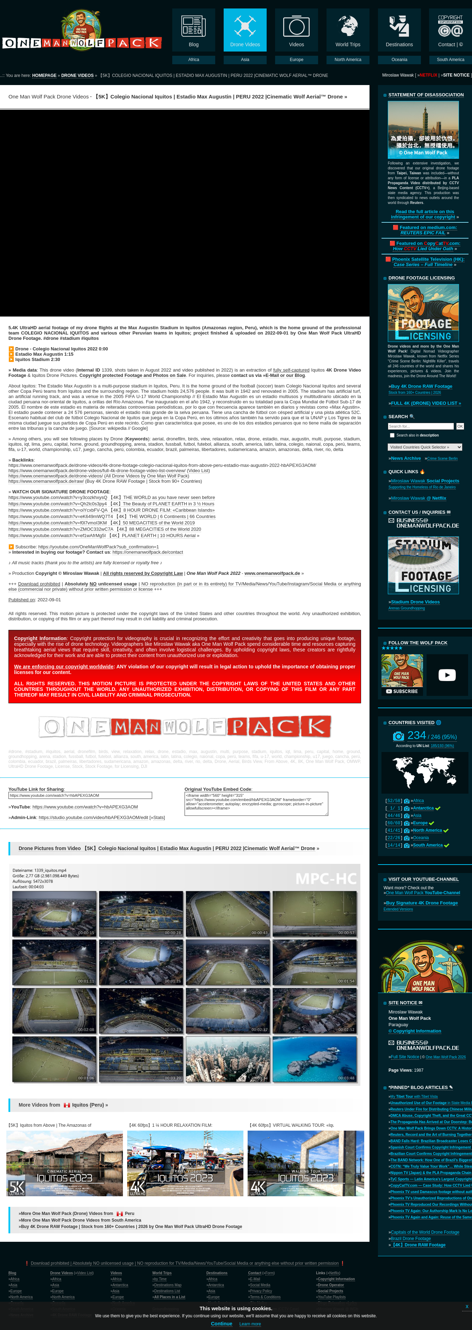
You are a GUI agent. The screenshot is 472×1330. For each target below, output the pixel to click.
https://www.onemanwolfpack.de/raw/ (46, 481)
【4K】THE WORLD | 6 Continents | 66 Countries (165, 516)
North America (22, 1297)
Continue (221, 1323)
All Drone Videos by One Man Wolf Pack (147, 476)
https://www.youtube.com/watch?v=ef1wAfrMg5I (57, 535)
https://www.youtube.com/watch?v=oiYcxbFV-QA (57, 510)
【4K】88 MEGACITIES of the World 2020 (157, 529)
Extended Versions (398, 909)
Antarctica (120, 1285)
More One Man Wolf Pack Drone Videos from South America (81, 1220)
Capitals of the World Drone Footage (425, 1232)
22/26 (393, 838)
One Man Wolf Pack (423, 892)
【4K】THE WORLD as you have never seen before (161, 497)
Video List (198, 470)
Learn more (250, 1324)
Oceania (421, 837)
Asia (417, 815)
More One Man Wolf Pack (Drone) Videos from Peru (78, 1213)
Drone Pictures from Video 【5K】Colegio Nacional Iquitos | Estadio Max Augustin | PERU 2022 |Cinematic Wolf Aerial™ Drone (167, 848)
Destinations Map (167, 1285)
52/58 (393, 801)
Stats (158, 817)
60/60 (393, 823)
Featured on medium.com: (428, 230)
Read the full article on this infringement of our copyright (423, 214)
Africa (418, 800)
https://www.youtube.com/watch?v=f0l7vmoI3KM (57, 522)
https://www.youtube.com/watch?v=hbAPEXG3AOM (85, 807)
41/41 (393, 830)
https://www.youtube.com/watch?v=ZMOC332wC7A (60, 529)
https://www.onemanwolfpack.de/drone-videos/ (55, 476)
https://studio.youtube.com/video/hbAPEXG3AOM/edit (93, 817)
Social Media (260, 1285)
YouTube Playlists (332, 1297)
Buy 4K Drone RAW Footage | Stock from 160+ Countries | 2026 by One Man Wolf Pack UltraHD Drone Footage (131, 1226)
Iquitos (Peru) (88, 1105)
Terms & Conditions (265, 1297)
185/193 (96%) (442, 746)
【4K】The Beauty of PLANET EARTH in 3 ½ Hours (161, 503)
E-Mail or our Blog (285, 375)
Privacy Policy (261, 1291)
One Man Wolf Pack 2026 (446, 1057)
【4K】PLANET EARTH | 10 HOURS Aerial (151, 535)
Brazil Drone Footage (411, 1238)
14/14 (393, 845)
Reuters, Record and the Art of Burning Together (431, 1135)
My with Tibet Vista (414, 1097)
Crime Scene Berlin (442, 459)
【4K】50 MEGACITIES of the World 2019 (151, 522)
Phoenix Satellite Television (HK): (428, 262)
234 (432, 735)
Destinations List (167, 1291)
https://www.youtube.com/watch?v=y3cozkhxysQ (57, 497)
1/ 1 (393, 808)
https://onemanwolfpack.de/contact (147, 552)
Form (269, 1273)
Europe (16, 1291)
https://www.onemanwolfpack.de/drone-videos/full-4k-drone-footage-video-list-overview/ (97, 470)
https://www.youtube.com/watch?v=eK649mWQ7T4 (60, 516)
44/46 (393, 815)
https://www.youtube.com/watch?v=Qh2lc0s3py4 (57, 503)
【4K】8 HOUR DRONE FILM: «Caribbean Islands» (161, 510)
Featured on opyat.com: (426, 246)
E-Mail (255, 1279)
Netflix (334, 1273)
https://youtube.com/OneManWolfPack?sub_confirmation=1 (98, 546)
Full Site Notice (405, 1056)
